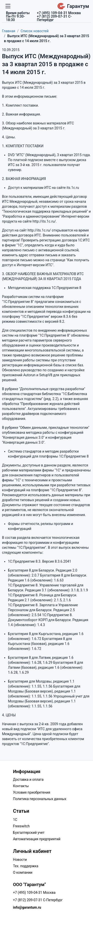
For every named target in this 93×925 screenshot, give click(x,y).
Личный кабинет (32, 851)
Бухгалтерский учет (29, 833)
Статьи (21, 811)
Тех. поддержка (25, 866)
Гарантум (73, 6)
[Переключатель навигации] (8, 6)
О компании (22, 872)
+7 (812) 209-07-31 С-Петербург (38, 900)
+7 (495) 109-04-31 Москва (34, 893)
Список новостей (35, 31)
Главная (8, 31)
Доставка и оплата (28, 779)
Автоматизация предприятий (37, 839)
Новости (20, 860)
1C (15, 820)
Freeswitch (21, 826)
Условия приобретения (31, 792)
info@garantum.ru (27, 907)
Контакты (21, 786)
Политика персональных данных (39, 799)
